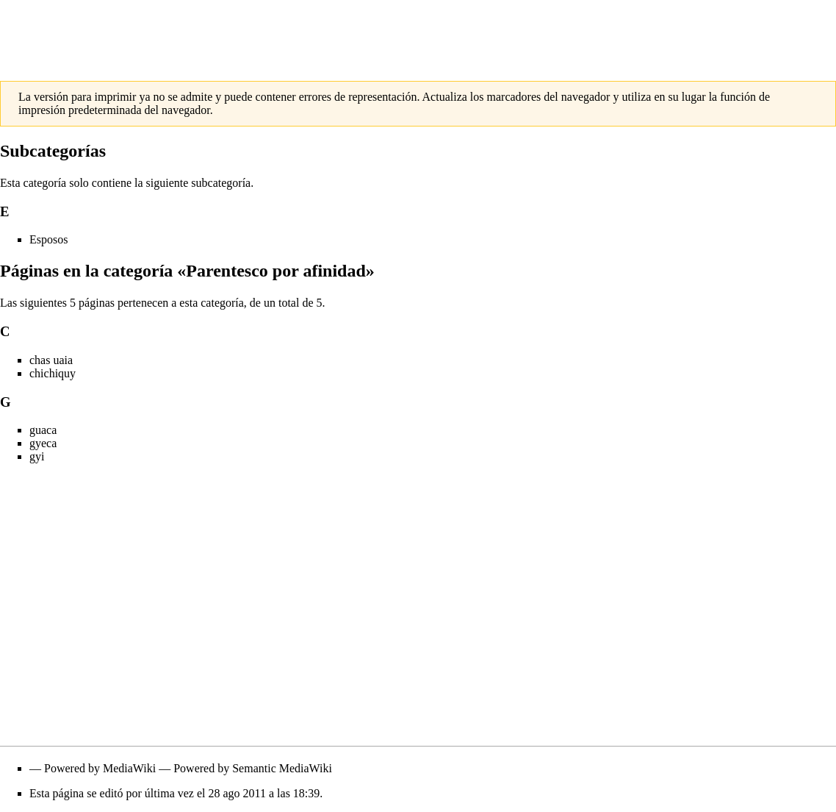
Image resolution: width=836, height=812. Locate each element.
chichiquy (52, 373)
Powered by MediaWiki (100, 768)
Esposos (48, 239)
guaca (43, 430)
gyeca (43, 443)
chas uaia (51, 360)
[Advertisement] (418, 33)
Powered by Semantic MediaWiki (252, 768)
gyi (36, 456)
